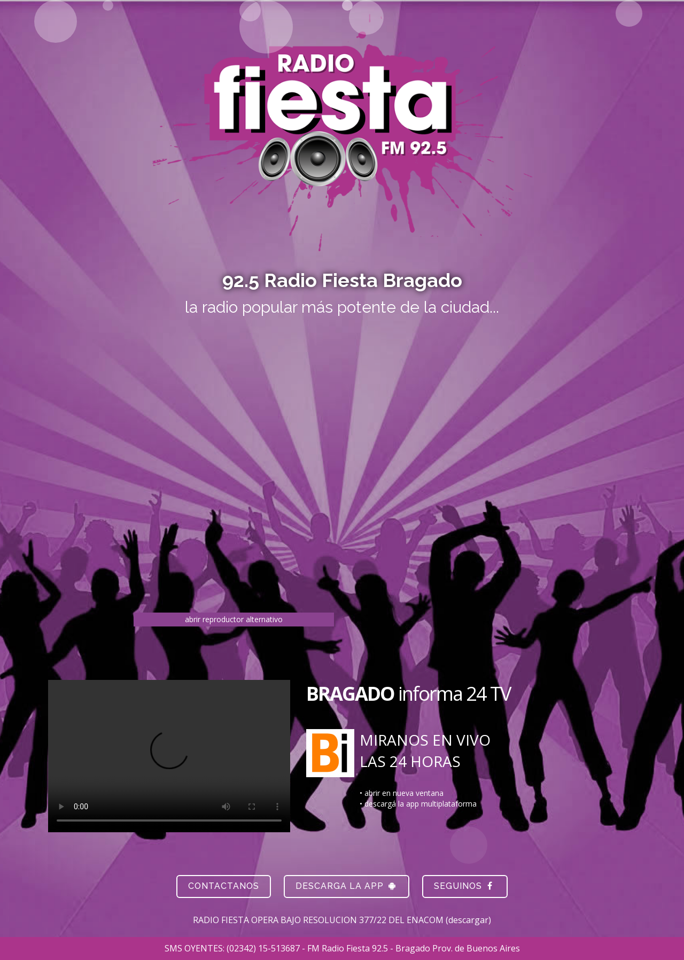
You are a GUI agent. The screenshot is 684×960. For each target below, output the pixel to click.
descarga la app (347, 886)
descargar (468, 920)
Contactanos (223, 886)
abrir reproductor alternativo (234, 619)
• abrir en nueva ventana (402, 793)
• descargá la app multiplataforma (418, 804)
